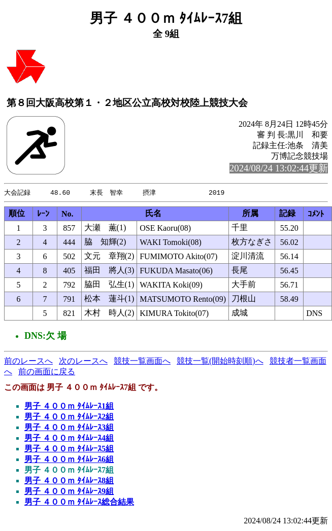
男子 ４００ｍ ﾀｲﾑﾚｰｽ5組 (69, 449)
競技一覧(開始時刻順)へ (220, 361)
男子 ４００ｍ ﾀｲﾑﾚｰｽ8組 (69, 481)
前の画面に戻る (46, 372)
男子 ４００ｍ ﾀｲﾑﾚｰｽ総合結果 (79, 502)
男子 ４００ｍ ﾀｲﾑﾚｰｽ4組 (69, 438)
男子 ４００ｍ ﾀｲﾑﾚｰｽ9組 (69, 491)
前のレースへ (28, 361)
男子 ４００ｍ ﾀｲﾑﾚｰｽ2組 (69, 417)
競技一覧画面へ (142, 361)
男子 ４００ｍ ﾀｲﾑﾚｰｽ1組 (69, 406)
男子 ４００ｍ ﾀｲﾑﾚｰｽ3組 (69, 427)
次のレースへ (83, 361)
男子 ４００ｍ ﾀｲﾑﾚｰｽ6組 (69, 459)
